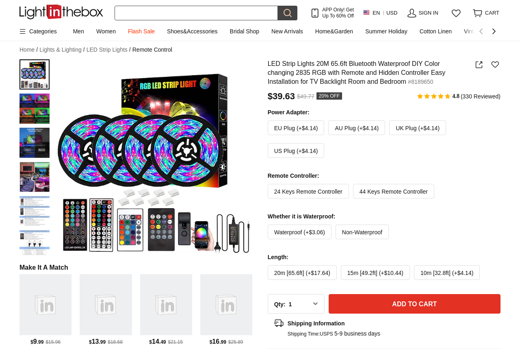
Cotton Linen (436, 31)
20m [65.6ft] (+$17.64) (302, 273)
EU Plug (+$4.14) (296, 128)
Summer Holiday (386, 31)
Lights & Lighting (61, 50)
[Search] (196, 13)
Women (106, 31)
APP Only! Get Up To (338, 12)
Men (78, 31)
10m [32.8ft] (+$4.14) (446, 273)
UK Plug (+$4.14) (418, 128)
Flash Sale (141, 31)
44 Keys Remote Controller (394, 191)
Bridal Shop (244, 31)
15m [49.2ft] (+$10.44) (375, 273)
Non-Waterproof (362, 232)
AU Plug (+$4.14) (357, 128)
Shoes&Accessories (192, 31)
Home (29, 50)
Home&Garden (334, 31)
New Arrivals (287, 31)
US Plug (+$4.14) (296, 151)
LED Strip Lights (109, 50)
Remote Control (152, 49)
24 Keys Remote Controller (308, 191)
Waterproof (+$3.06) (299, 232)
